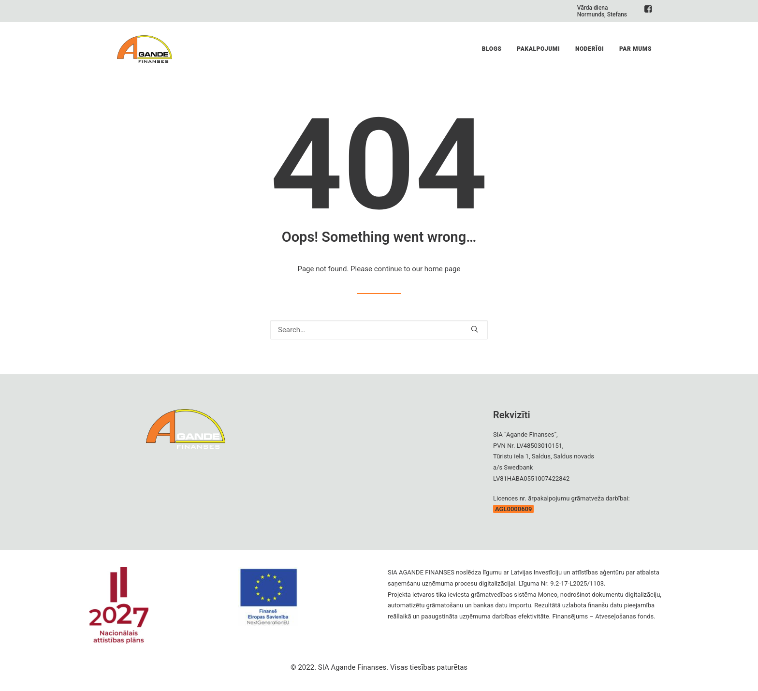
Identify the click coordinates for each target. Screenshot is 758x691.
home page (442, 269)
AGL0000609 (513, 509)
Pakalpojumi (538, 53)
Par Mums (635, 53)
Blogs (492, 53)
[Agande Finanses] (142, 53)
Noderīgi (589, 53)
